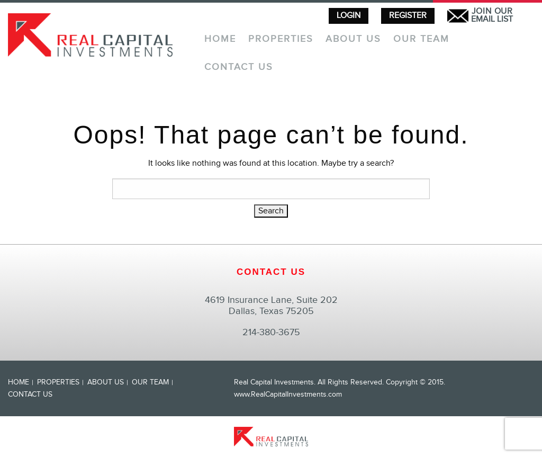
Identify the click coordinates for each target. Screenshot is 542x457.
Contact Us (238, 67)
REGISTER (408, 16)
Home (220, 39)
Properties (280, 39)
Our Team (421, 39)
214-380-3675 (271, 332)
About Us (353, 39)
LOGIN (348, 16)
